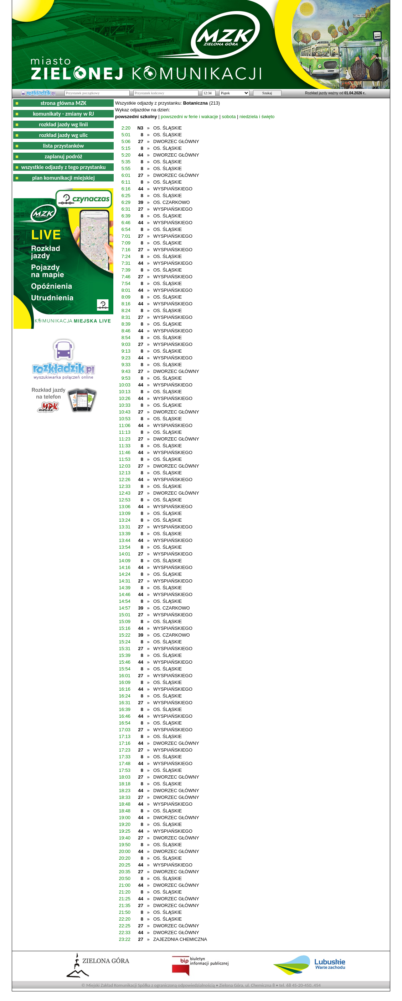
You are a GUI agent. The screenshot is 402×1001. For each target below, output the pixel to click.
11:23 (124, 439)
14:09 (124, 560)
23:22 (124, 939)
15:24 (124, 641)
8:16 (126, 303)
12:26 (124, 479)
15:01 (124, 614)
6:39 (126, 215)
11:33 (124, 445)
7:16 (126, 249)
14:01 (124, 554)
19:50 (124, 844)
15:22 (124, 635)
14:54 (124, 601)
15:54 (124, 668)
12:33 (124, 486)
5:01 (126, 134)
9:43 (126, 371)
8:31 (126, 317)
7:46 (126, 276)
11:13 (124, 432)
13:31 (124, 527)
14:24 (124, 574)
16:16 (124, 689)
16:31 (124, 702)
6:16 (126, 188)
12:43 (124, 493)
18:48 (124, 804)
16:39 (124, 709)
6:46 (126, 222)
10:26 (124, 398)
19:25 (124, 831)
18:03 (124, 777)
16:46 (124, 716)
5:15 (126, 148)
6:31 (126, 209)
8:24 (126, 310)
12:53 (124, 499)
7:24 (126, 256)
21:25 (124, 898)
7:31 (126, 263)
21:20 (124, 892)
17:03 (124, 729)
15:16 (124, 628)
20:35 (124, 871)
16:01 (124, 675)
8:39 (126, 324)
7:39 (126, 270)
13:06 (124, 506)
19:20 (124, 824)
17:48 (124, 763)
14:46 (124, 594)
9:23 (126, 357)
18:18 (124, 783)
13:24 (124, 520)
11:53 (124, 459)
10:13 (124, 391)
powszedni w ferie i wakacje (189, 116)
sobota (229, 116)
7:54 (126, 283)
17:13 (124, 736)
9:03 (126, 344)
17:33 (124, 756)
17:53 (124, 770)
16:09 (124, 682)
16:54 (124, 723)
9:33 (126, 364)
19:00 (124, 817)
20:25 (124, 865)
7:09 (126, 243)
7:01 (126, 236)
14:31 (124, 581)
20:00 (124, 851)
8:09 (126, 297)
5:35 (126, 161)
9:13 (126, 351)
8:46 (126, 330)
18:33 (124, 797)
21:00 (124, 885)
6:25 (126, 195)
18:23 (124, 790)
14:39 (124, 587)
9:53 (126, 378)
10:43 (124, 412)
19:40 (124, 838)
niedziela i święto (256, 116)
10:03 (124, 385)
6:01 (126, 175)
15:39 (124, 655)
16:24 (124, 696)
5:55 (126, 168)
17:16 (124, 743)
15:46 (124, 662)
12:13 (124, 472)
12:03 (124, 466)
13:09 (124, 513)
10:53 (124, 418)
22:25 (124, 925)
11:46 (124, 452)
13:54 (124, 547)
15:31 (124, 648)
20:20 (124, 858)
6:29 (126, 202)
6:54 (126, 229)
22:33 (124, 932)
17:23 (124, 750)
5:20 (126, 155)
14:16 (124, 567)
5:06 (126, 141)
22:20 (124, 919)
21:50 (124, 912)
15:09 (124, 621)
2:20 (126, 128)
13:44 (124, 540)
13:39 (124, 533)
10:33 (124, 405)
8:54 (126, 337)
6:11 (126, 182)
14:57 (124, 608)
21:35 (124, 905)
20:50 (124, 878)
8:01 (126, 290)
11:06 (124, 425)
